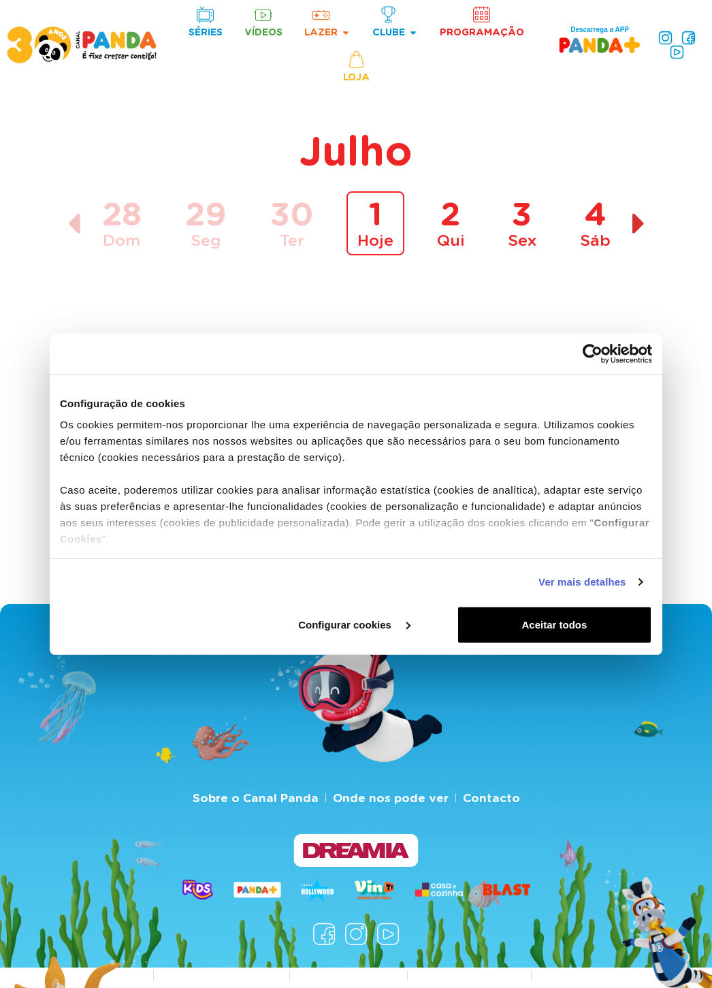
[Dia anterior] (73, 223)
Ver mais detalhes (582, 582)
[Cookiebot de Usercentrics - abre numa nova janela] (592, 353)
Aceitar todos (554, 624)
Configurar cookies (354, 624)
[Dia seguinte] (638, 223)
